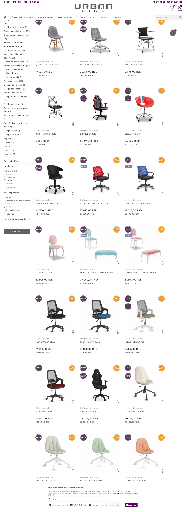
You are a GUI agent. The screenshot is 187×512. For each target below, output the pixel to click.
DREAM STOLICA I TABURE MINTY (124, 202)
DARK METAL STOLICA (160, 77)
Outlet (8, 227)
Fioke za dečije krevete (17, 51)
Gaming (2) (10, 200)
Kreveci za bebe (13, 63)
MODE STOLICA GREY (121, 325)
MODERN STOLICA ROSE (123, 387)
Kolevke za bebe (13, 66)
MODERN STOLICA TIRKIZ (162, 387)
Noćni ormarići (12, 97)
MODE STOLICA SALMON (48, 387)
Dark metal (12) (12, 191)
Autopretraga (113, 28)
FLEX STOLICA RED (158, 263)
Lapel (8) (9, 204)
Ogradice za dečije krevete (16, 57)
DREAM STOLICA (82, 201)
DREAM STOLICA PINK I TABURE (165, 201)
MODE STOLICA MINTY (160, 325)
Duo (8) (9, 194)
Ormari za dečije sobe (16, 82)
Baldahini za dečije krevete (16, 138)
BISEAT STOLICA (82, 139)
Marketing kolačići (99, 505)
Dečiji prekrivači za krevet (16, 119)
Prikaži (152, 28)
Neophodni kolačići (60, 505)
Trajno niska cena (12, 230)
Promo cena (10, 224)
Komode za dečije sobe (17, 86)
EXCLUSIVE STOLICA (121, 77)
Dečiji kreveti (12, 36)
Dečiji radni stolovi (14, 70)
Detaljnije (52, 498)
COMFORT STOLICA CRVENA (163, 139)
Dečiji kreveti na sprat (16, 47)
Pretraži (17, 251)
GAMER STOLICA (44, 325)
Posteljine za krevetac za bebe (15, 130)
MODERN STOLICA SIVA (85, 77)
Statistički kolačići (80, 505)
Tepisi (8, 158)
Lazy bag (9, 174)
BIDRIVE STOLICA (44, 139)
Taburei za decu (13, 113)
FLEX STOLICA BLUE (83, 263)
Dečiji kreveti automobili (15, 42)
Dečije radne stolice (15, 109)
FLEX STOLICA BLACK (46, 263)
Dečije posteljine (13, 124)
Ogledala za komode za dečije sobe (14, 92)
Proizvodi (34, 23)
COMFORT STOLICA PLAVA (48, 201)
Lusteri (9, 162)
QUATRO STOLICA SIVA (47, 77)
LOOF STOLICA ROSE (84, 325)
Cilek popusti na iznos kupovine (18, 221)
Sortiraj (126, 28)
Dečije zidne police (14, 105)
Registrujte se (174, 2)
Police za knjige (13, 101)
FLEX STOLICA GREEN (122, 263)
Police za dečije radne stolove (14, 76)
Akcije (8, 218)
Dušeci (9, 170)
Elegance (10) (11, 197)
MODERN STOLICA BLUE (86, 387)
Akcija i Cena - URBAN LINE (16, 23)
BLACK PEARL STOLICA (122, 139)
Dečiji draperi (11, 155)
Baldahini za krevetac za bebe (15, 145)
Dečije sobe (45, 23)
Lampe (9, 166)
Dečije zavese (12, 151)
